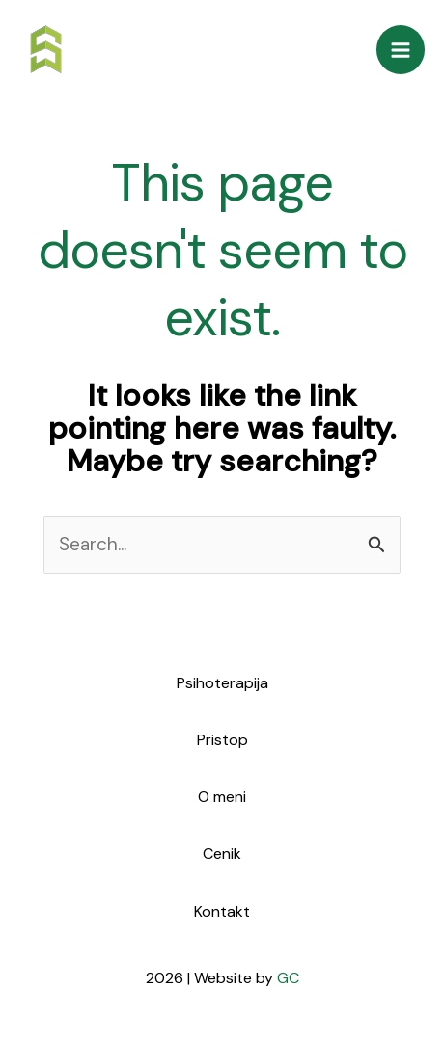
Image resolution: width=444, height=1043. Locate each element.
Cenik (222, 853)
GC (288, 978)
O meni (222, 797)
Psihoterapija (222, 683)
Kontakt (222, 911)
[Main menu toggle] (401, 49)
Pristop (222, 740)
